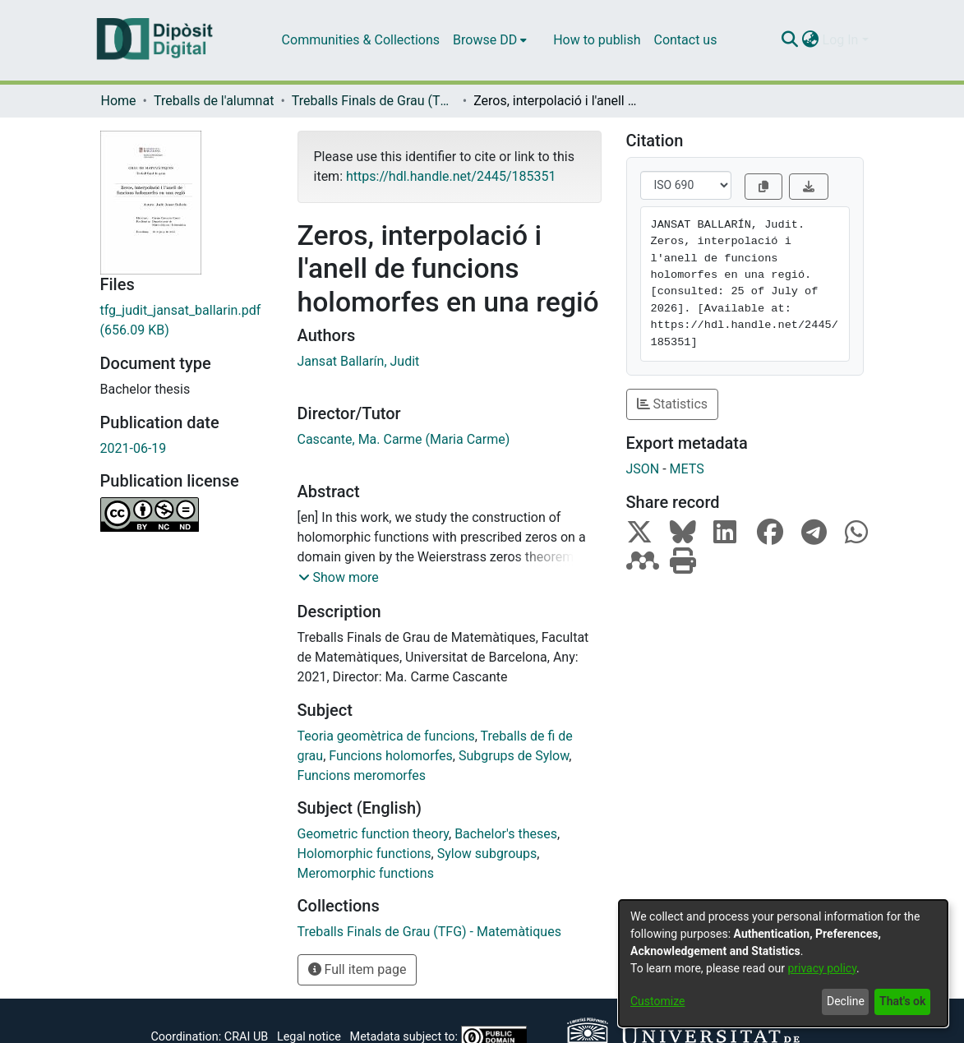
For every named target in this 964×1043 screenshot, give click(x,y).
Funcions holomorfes (391, 756)
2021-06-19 (133, 448)
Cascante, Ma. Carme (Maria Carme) (404, 439)
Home (118, 100)
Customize (657, 1001)
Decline (846, 1001)
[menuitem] (490, 40)
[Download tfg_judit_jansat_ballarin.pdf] (186, 320)
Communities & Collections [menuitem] (361, 40)
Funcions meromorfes (362, 775)
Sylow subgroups (487, 853)
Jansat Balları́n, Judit (359, 361)
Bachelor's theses (505, 834)
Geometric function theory (374, 834)
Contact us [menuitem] (685, 40)
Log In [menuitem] (841, 40)
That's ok (902, 1001)
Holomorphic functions (364, 853)
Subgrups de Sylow (514, 756)
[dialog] (783, 963)
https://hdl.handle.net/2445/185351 (451, 176)
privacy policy (821, 968)
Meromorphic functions (366, 873)
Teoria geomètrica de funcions (386, 736)
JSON (643, 469)
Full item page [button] (357, 969)
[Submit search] (790, 40)
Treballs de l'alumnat (214, 100)
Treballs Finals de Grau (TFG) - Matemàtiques (374, 100)
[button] (339, 577)
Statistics (672, 404)
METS (687, 469)
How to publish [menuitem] (596, 40)
